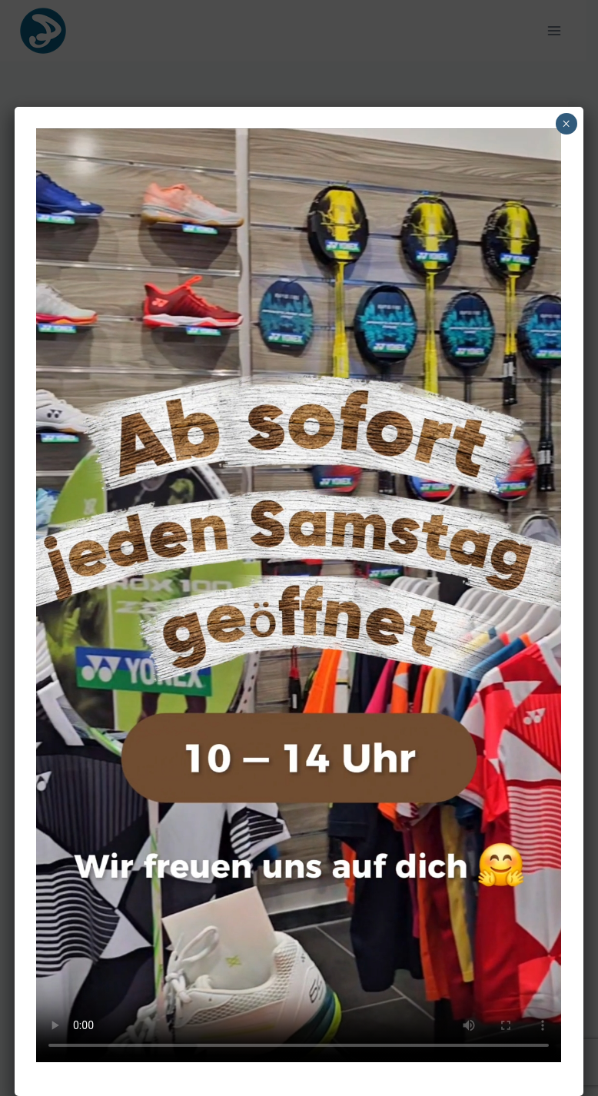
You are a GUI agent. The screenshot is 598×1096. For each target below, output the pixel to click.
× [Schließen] (566, 123)
